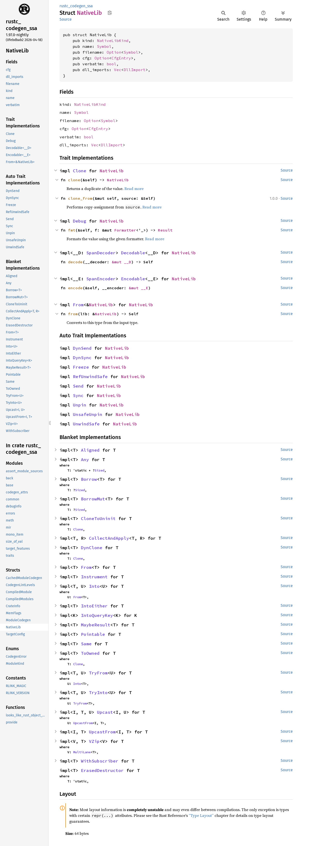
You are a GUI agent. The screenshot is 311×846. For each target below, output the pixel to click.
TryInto (98, 692)
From (78, 304)
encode (75, 287)
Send (78, 386)
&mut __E (138, 287)
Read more (134, 188)
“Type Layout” (201, 815)
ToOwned (90, 653)
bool (111, 63)
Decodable (133, 253)
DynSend (82, 348)
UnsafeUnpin (87, 414)
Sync (78, 395)
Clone (79, 171)
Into (94, 586)
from (73, 313)
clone (74, 179)
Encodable (133, 279)
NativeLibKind (113, 40)
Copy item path (110, 12)
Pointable (93, 634)
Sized (99, 470)
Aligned (90, 450)
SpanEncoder (101, 279)
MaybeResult (95, 625)
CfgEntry (121, 58)
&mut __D (121, 261)
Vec (117, 69)
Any (85, 459)
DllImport (135, 69)
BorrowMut (93, 499)
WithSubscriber (99, 761)
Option (114, 52)
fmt (71, 230)
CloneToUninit (98, 518)
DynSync (82, 357)
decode (75, 261)
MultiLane (82, 752)
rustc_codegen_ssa (76, 6)
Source (66, 19)
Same (86, 644)
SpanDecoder (101, 253)
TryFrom (98, 673)
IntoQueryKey (97, 615)
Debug (79, 221)
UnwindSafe (86, 424)
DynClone (91, 547)
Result (165, 230)
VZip (94, 741)
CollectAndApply (109, 538)
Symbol (104, 46)
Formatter (125, 230)
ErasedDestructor (102, 770)
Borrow (89, 479)
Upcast (105, 712)
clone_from (80, 198)
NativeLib (112, 171)
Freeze (81, 367)
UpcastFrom (83, 723)
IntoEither (94, 606)
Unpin (79, 405)
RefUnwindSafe (90, 376)
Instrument (94, 577)
